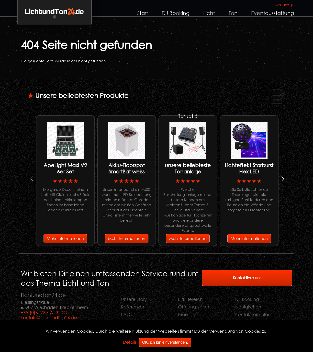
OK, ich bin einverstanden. (165, 342)
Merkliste (187, 314)
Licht (209, 13)
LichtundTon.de (54, 12)
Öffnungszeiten (194, 306)
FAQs (126, 314)
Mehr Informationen (65, 238)
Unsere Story (134, 299)
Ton (233, 13)
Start (142, 13)
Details (129, 342)
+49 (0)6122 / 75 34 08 (44, 312)
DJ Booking (176, 13)
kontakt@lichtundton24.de (49, 317)
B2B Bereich (190, 299)
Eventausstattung (272, 13)
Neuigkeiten (248, 306)
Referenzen (133, 306)
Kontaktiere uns (247, 277)
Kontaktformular (252, 314)
